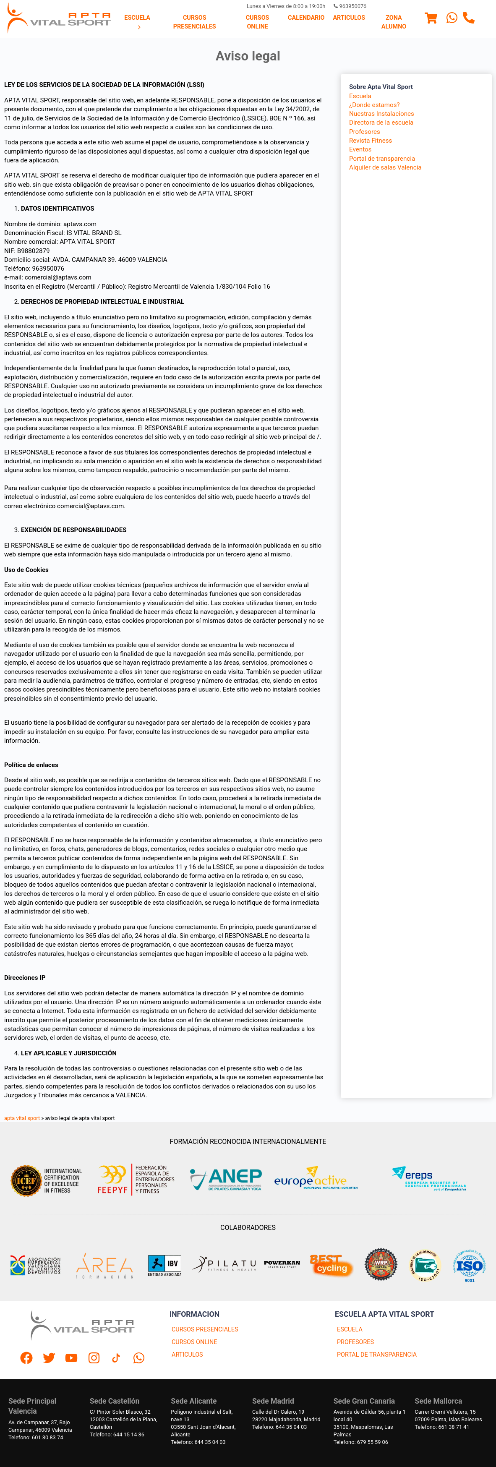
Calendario (306, 17)
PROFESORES (355, 1342)
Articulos (349, 17)
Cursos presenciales (194, 22)
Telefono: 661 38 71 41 (442, 1427)
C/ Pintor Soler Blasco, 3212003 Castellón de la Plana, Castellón (123, 1419)
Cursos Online (257, 22)
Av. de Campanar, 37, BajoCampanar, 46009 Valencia (40, 1426)
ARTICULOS (187, 1354)
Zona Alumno (393, 22)
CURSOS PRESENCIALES (205, 1329)
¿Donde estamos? (374, 105)
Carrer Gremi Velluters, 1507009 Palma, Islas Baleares (448, 1416)
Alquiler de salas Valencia (385, 167)
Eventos (360, 149)
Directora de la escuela (381, 122)
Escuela (137, 22)
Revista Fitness (370, 140)
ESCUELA (350, 1329)
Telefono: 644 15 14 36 (117, 1434)
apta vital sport (22, 1118)
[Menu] (431, 19)
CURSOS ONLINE (194, 1342)
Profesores (364, 132)
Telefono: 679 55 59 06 (361, 1442)
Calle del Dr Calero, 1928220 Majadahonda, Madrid (286, 1416)
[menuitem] (137, 23)
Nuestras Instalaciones (381, 113)
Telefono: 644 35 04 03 (198, 1442)
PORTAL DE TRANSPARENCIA (377, 1354)
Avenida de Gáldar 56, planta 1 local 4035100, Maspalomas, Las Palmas (370, 1423)
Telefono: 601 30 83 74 (35, 1437)
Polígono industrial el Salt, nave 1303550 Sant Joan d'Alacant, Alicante (203, 1423)
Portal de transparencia (382, 158)
